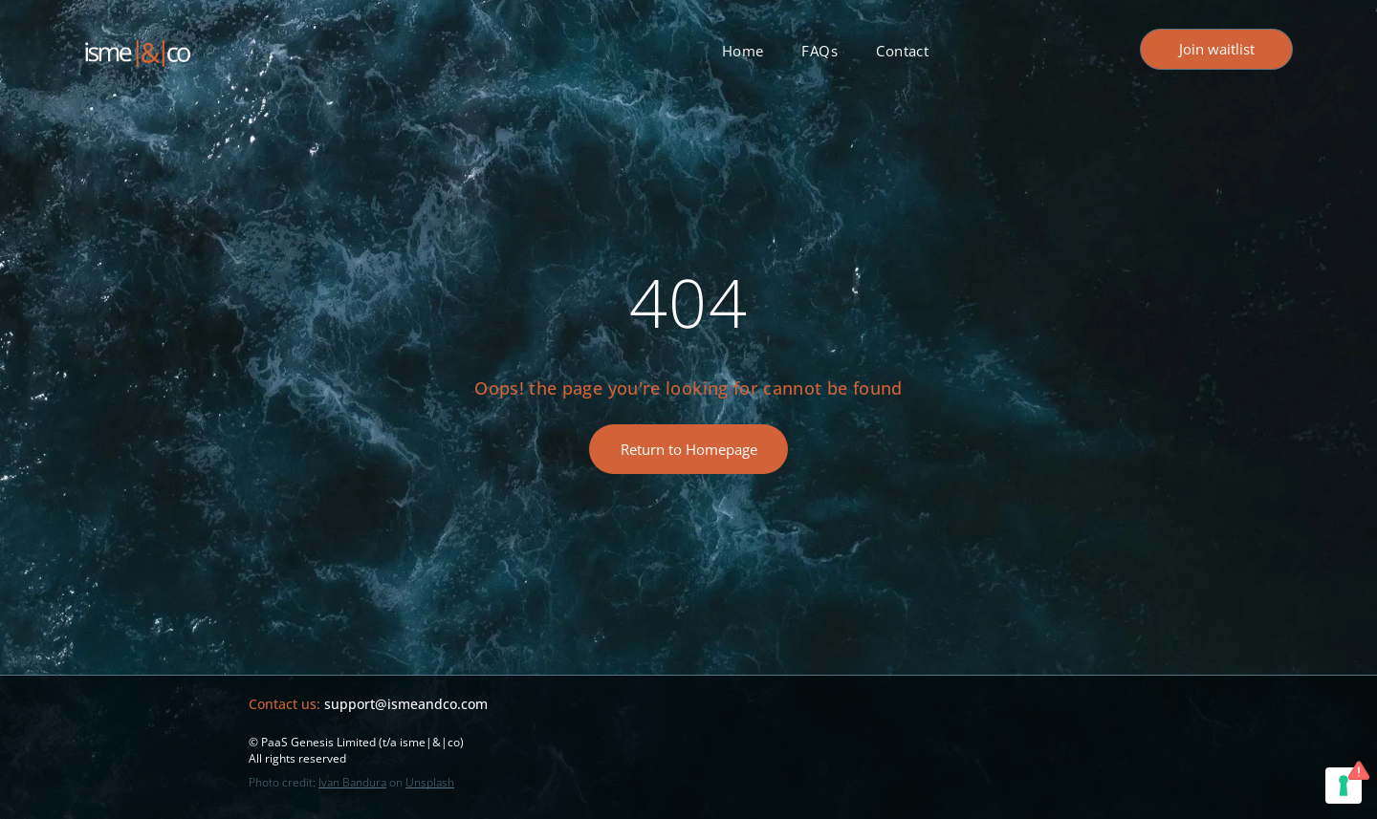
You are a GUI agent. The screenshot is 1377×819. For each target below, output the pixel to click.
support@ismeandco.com (406, 704)
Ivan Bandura (352, 782)
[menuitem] (743, 50)
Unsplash (429, 782)
